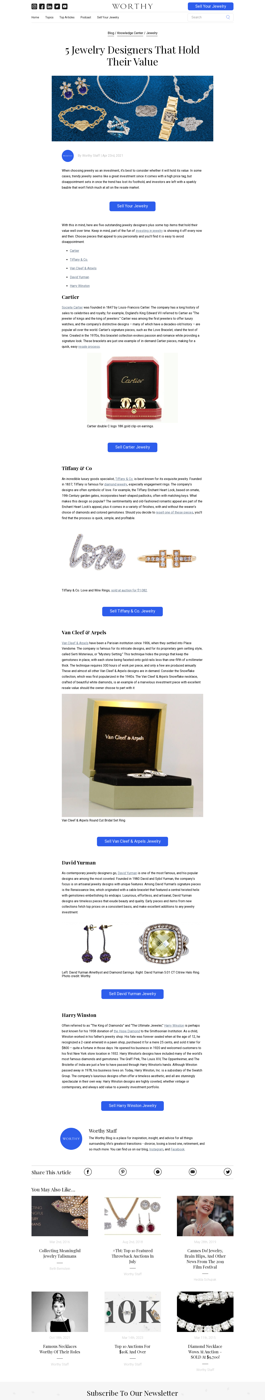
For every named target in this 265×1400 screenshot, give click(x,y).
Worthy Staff (91, 156)
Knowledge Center (130, 33)
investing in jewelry (149, 231)
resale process (89, 347)
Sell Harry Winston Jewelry (132, 1105)
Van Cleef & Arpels (83, 268)
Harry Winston (80, 286)
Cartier (74, 251)
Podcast (86, 17)
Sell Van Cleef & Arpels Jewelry (133, 841)
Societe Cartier (72, 307)
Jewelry (152, 33)
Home (35, 17)
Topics (49, 17)
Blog (111, 33)
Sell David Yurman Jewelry (132, 993)
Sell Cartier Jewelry (132, 447)
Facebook (178, 1149)
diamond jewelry (115, 484)
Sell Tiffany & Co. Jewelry (132, 611)
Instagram (156, 1149)
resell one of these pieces (174, 512)
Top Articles (67, 17)
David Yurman (79, 277)
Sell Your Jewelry (210, 6)
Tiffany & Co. (79, 260)
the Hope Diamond (127, 1031)
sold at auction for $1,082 (129, 590)
